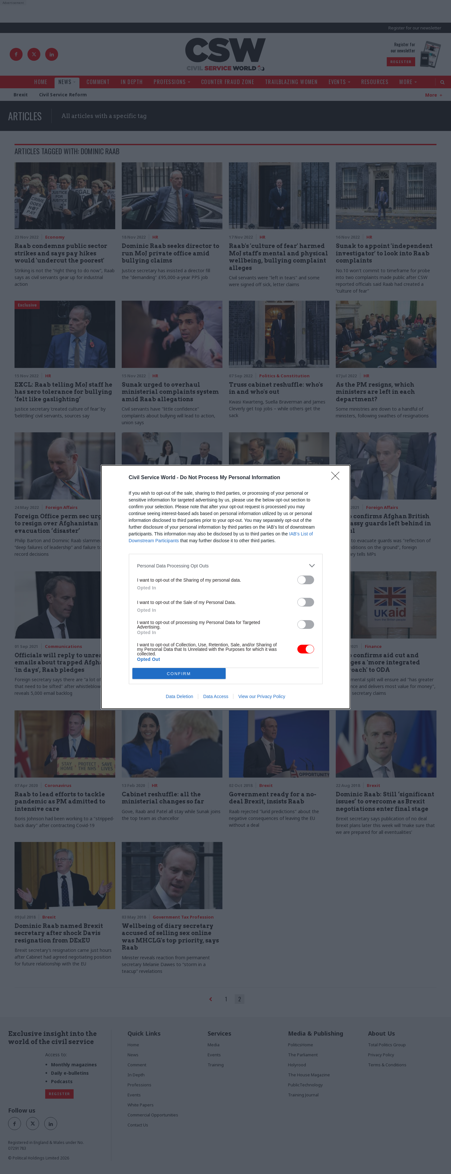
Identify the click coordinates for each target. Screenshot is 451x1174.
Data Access (215, 696)
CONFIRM (179, 673)
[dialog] (225, 587)
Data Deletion (179, 696)
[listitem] (225, 565)
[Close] (337, 478)
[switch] (305, 580)
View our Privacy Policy (261, 696)
